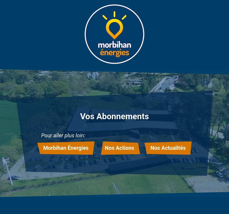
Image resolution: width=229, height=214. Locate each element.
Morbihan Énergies (66, 148)
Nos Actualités (167, 148)
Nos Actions (119, 148)
